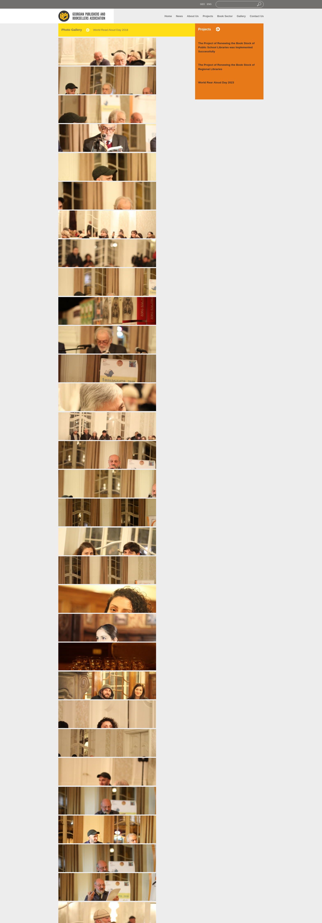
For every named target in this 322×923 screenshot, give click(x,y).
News (179, 16)
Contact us (111, 907)
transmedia (186, 917)
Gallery (241, 16)
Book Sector (225, 16)
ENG (209, 4)
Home (168, 16)
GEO (202, 4)
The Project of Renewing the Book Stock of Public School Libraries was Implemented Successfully (226, 47)
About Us (193, 16)
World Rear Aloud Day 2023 (216, 82)
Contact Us (257, 16)
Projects (208, 16)
